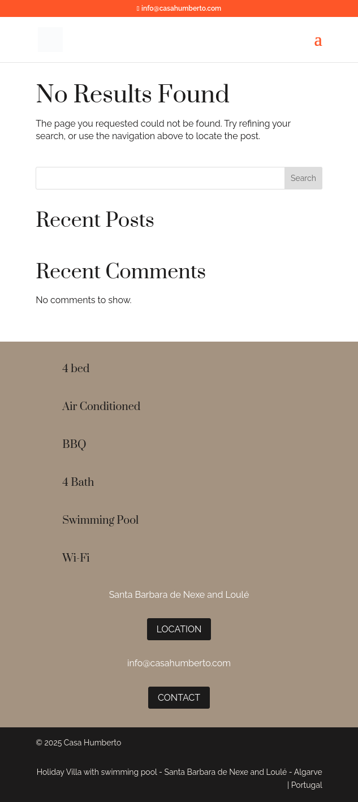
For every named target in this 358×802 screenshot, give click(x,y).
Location (179, 629)
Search (303, 178)
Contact (179, 697)
